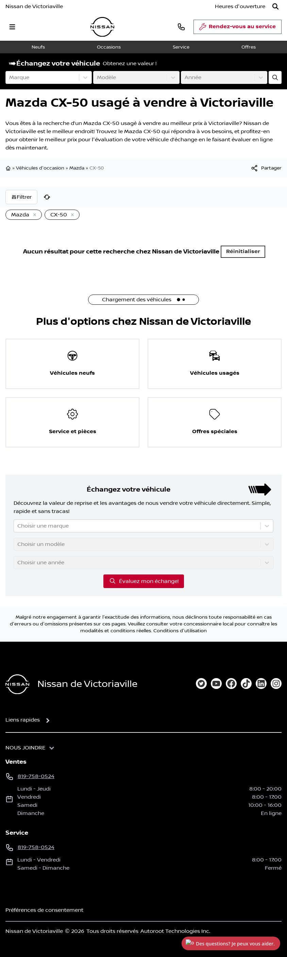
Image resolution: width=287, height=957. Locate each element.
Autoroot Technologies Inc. (175, 931)
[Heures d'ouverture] (240, 6)
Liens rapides (22, 720)
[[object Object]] (266, 168)
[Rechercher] (275, 6)
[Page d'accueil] (17, 684)
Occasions (109, 47)
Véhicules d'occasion (40, 168)
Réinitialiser (243, 251)
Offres (248, 47)
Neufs (38, 47)
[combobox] (10, 77)
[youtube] (216, 683)
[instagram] (276, 683)
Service (181, 47)
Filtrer (21, 197)
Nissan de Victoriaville (34, 6)
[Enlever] (33, 215)
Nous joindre (25, 748)
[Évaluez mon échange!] (275, 77)
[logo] (102, 27)
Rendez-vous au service (237, 28)
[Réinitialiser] (46, 197)
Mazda (76, 168)
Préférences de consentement (44, 910)
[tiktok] (246, 683)
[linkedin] (261, 683)
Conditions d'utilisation (180, 631)
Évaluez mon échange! (144, 581)
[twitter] (201, 683)
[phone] (181, 27)
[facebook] (231, 683)
